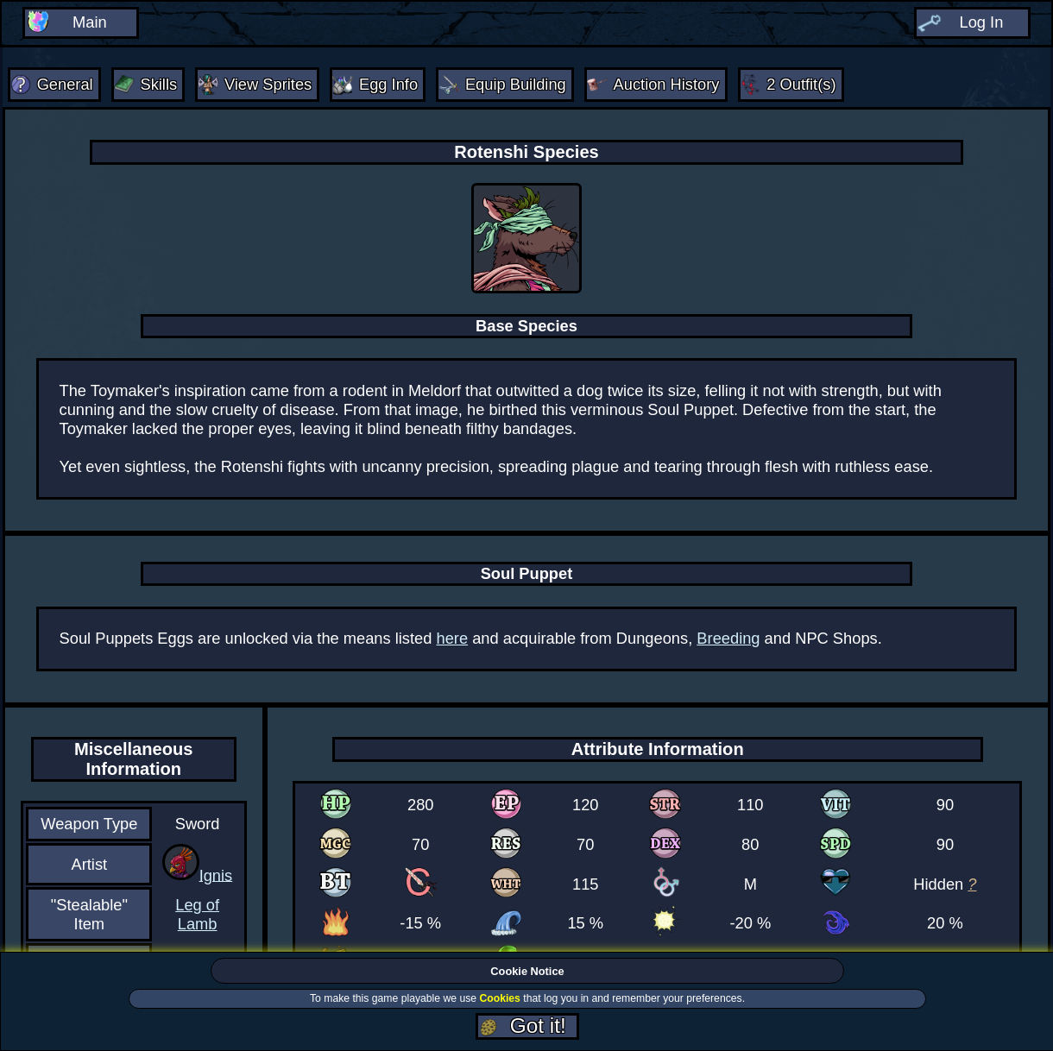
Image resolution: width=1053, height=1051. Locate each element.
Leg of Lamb (197, 914)
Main (90, 22)
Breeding (728, 638)
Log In (981, 22)
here (453, 638)
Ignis (216, 874)
